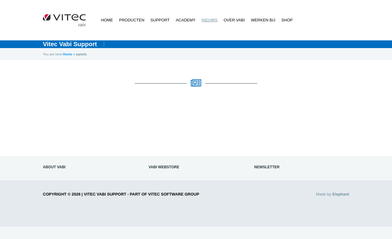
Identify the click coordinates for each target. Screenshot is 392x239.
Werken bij (263, 20)
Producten (131, 20)
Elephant (340, 194)
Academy (185, 20)
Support (160, 20)
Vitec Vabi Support (70, 44)
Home (107, 20)
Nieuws (209, 20)
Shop (287, 20)
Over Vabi (234, 20)
